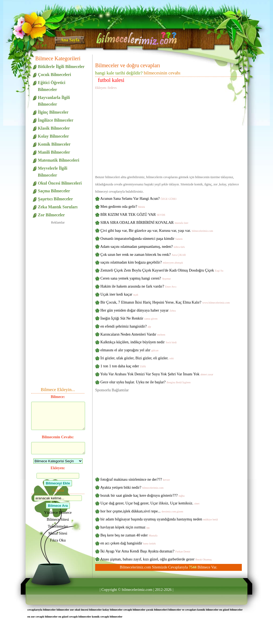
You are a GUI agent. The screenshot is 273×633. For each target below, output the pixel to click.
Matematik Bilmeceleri (58, 160)
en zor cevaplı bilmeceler (42, 616)
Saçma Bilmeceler (54, 191)
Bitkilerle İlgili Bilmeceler (61, 66)
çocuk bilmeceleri (157, 609)
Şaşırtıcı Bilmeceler (55, 199)
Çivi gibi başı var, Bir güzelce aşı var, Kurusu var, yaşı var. (157, 230)
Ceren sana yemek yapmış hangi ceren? (136, 278)
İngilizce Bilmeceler (55, 120)
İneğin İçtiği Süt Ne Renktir (129, 318)
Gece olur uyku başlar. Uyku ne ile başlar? (146, 382)
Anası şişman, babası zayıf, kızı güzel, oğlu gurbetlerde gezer (156, 559)
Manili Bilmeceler (54, 152)
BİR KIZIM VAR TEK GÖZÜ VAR (133, 214)
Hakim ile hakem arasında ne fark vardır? (138, 286)
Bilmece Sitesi (58, 519)
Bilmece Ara (58, 506)
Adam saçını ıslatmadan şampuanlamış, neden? (142, 246)
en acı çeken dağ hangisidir (128, 543)
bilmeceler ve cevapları (182, 609)
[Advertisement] (168, 131)
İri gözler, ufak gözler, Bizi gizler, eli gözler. (137, 358)
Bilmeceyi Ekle (58, 483)
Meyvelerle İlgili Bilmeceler (52, 171)
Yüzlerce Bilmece (57, 512)
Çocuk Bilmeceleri (54, 74)
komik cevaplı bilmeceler (107, 616)
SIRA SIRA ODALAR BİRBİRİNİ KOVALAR (144, 222)
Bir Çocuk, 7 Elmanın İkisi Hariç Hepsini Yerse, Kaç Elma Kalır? (165, 302)
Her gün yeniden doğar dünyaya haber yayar (138, 310)
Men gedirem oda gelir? (123, 206)
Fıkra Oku (58, 540)
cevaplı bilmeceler (134, 609)
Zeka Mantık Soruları (58, 207)
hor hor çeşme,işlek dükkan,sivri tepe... (142, 511)
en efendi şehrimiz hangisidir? (126, 326)
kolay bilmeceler (112, 609)
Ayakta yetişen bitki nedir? (131, 487)
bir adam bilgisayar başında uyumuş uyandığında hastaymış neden (159, 519)
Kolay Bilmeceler (53, 136)
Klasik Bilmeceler (54, 128)
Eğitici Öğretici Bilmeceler (51, 86)
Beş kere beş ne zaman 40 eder (129, 535)
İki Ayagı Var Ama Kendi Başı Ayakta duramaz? (145, 551)
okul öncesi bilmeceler (88, 609)
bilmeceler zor (65, 609)
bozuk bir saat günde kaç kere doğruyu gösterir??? (143, 495)
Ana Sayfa (70, 40)
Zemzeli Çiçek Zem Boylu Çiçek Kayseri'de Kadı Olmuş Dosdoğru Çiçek (162, 270)
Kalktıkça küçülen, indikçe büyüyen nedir (139, 342)
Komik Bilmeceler (54, 144)
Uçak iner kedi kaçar (119, 294)
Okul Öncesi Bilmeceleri (60, 183)
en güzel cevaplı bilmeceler (74, 616)
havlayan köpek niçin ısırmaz (125, 527)
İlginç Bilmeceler (53, 112)
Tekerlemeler (58, 526)
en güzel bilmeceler (231, 609)
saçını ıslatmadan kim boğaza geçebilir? (142, 262)
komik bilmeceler (208, 609)
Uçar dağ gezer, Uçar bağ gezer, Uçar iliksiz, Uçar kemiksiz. (150, 503)
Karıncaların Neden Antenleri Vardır (133, 334)
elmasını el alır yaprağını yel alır (130, 350)
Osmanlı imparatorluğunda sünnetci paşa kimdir (142, 238)
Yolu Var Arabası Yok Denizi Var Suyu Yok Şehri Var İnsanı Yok (156, 374)
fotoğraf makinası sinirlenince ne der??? (135, 479)
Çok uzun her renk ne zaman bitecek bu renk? (143, 254)
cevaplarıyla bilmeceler (41, 609)
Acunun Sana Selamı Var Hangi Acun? (138, 198)
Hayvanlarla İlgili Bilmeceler (54, 101)
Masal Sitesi (58, 533)
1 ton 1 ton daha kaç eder (123, 366)
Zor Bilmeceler (51, 215)
